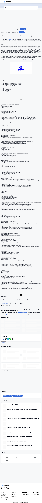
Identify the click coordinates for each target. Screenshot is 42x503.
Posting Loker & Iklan (37, 494)
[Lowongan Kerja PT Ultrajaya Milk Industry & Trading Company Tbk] (4, 419)
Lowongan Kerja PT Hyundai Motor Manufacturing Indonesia (21, 432)
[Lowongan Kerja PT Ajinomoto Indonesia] (4, 442)
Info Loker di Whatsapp (3, 495)
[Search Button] (38, 2)
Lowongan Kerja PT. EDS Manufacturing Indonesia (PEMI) (20, 413)
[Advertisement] (21, 19)
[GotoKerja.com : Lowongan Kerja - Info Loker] (21, 486)
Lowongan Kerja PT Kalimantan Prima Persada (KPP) (19, 445)
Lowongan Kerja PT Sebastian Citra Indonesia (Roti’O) (20, 436)
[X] (6, 339)
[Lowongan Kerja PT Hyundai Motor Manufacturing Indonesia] (4, 433)
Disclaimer (14, 496)
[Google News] (7, 457)
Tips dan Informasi (25, 494)
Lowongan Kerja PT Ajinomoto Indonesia (16, 441)
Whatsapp (23, 29)
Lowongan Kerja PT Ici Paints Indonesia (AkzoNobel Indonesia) (22, 409)
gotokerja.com (10, 39)
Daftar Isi (13, 494)
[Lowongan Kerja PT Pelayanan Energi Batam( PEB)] (4, 428)
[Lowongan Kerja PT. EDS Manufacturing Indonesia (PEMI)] (4, 415)
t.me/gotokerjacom (22, 312)
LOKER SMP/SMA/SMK (18, 395)
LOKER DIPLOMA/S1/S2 (7, 395)
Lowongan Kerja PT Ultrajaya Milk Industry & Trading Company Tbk (23, 418)
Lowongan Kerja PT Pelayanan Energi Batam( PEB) (19, 427)
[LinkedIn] (35, 457)
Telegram (21, 32)
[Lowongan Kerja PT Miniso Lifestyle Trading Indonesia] (4, 424)
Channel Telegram (4, 499)
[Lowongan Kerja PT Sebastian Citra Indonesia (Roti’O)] (4, 437)
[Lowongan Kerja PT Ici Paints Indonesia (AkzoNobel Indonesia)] (4, 410)
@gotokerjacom (9, 314)
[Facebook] (3, 339)
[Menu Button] (1, 2)
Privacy (13, 498)
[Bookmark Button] (40, 2)
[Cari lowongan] (22, 8)
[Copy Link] (12, 339)
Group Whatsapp (4, 497)
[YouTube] (9, 488)
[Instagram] (16, 457)
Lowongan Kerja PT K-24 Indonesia (15, 404)
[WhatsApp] (10, 339)
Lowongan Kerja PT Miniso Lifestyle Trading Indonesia (20, 423)
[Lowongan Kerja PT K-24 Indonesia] (4, 406)
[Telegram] (8, 339)
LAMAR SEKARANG (4, 303)
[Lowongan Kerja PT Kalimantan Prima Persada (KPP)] (4, 447)
